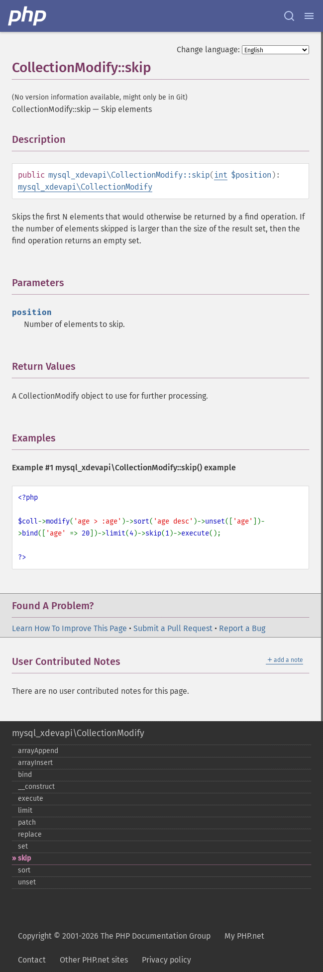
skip (24, 858)
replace (30, 834)
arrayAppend (38, 751)
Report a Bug (242, 628)
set (23, 846)
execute (30, 798)
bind (25, 774)
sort (24, 870)
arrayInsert (35, 762)
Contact (32, 960)
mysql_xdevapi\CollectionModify (85, 187)
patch (27, 822)
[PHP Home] (28, 16)
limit (25, 810)
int (220, 175)
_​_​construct (36, 786)
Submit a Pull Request (173, 628)
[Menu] (309, 16)
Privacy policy (166, 960)
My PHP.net (244, 936)
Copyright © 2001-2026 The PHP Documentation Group (114, 936)
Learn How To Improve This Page (69, 628)
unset (27, 882)
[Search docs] (289, 16)
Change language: (208, 49)
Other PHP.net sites (94, 960)
